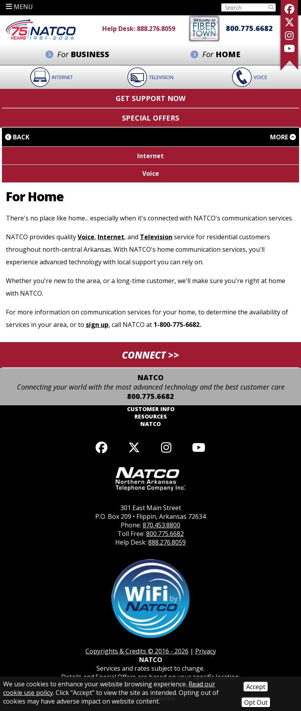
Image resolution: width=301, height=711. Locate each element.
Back (17, 137)
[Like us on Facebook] (289, 8)
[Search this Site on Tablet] (244, 7)
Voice (86, 237)
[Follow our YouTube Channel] (289, 48)
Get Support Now (150, 98)
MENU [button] (19, 6)
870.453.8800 (161, 525)
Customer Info (150, 409)
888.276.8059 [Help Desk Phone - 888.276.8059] (156, 28)
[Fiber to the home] (204, 27)
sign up (97, 324)
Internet (111, 237)
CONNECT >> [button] (150, 354)
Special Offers (150, 118)
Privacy (205, 651)
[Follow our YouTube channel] (198, 447)
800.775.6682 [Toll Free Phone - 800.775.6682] (249, 28)
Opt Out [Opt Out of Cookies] (256, 702)
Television (156, 237)
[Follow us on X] (289, 22)
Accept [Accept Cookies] (255, 686)
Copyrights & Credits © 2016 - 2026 (137, 651)
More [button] (283, 137)
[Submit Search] (271, 7)
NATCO (150, 424)
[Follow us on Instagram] (289, 35)
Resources (150, 416)
